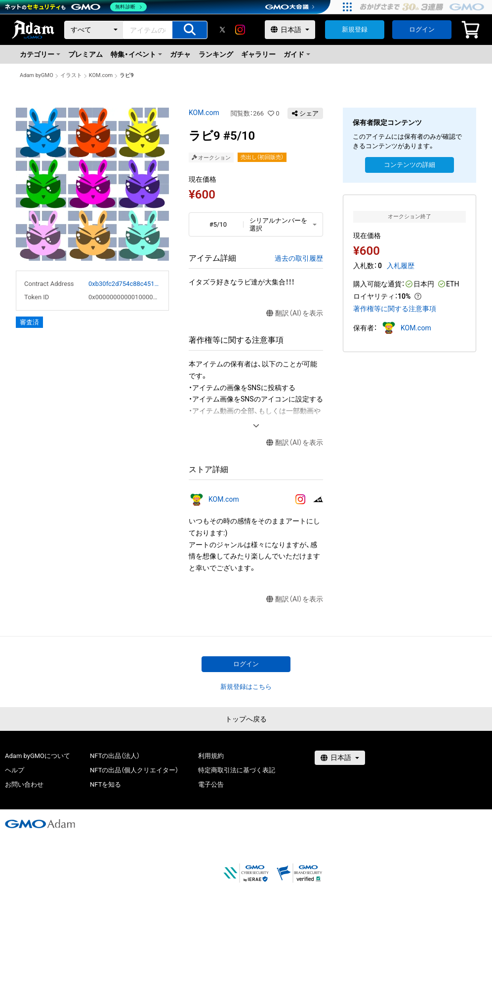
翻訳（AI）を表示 (294, 313)
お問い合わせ (24, 784)
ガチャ (180, 54)
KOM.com (101, 75)
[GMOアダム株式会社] (40, 823)
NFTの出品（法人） (115, 755)
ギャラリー (258, 54)
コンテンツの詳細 (409, 164)
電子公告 (211, 784)
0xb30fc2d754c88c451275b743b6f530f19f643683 (124, 283)
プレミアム (85, 54)
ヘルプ (14, 770)
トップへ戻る (246, 719)
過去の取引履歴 (299, 258)
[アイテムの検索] (189, 30)
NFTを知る (105, 784)
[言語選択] (290, 29)
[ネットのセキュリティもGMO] (75, 7)
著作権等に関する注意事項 (394, 309)
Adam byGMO (36, 75)
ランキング (216, 54)
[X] (222, 30)
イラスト (71, 75)
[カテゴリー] (93, 30)
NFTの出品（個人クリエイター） (134, 770)
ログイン (422, 29)
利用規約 (211, 755)
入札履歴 (400, 266)
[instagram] (240, 30)
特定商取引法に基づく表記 (236, 770)
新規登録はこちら (246, 686)
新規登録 (355, 29)
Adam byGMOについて (37, 755)
